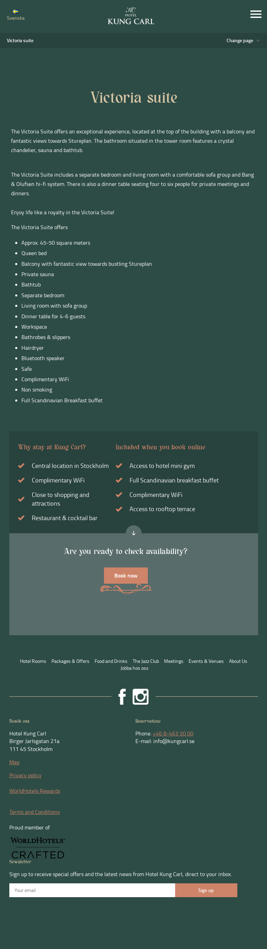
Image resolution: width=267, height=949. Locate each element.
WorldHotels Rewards (34, 791)
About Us (238, 661)
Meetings (173, 661)
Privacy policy (25, 775)
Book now (125, 575)
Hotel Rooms (33, 661)
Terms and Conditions (34, 812)
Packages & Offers (70, 661)
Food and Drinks (111, 661)
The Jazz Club (146, 661)
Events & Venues (206, 661)
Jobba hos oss (135, 668)
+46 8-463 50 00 (173, 733)
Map (14, 762)
